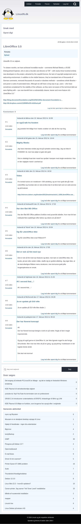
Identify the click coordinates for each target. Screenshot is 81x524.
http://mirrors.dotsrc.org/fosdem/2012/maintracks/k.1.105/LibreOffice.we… (46, 194)
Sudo (7, 469)
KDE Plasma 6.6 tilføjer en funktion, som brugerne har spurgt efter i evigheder (33, 403)
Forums (7, 52)
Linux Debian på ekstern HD (15, 508)
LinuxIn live (9, 503)
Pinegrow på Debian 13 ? (14, 444)
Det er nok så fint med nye (29, 252)
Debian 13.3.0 (10, 479)
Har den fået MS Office (27, 208)
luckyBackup (9, 434)
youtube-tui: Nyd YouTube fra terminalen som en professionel (27, 394)
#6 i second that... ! (25, 281)
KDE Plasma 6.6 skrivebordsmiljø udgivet (20, 389)
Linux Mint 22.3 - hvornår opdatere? (18, 484)
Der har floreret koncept (28, 321)
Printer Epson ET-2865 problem (16, 464)
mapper (7, 498)
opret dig (58, 108)
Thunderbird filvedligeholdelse (16, 474)
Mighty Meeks (23, 143)
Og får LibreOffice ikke (27, 232)
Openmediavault (11, 449)
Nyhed (6, 55)
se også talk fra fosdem (27, 123)
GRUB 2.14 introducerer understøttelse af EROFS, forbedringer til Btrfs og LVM (33, 399)
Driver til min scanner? (13, 459)
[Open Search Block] (74, 4)
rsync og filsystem (11, 414)
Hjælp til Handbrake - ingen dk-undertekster (20, 424)
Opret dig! (8, 33)
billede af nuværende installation (16, 493)
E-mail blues (9, 454)
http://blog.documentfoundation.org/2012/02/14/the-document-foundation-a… (33, 100)
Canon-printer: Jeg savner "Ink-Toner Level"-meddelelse (25, 488)
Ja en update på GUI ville (28, 301)
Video (19, 176)
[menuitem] (29, 4)
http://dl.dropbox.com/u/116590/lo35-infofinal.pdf (22, 103)
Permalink (8, 129)
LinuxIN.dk (22, 14)
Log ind (50, 108)
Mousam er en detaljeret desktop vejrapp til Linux (22, 419)
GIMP (7, 439)
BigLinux (8, 429)
